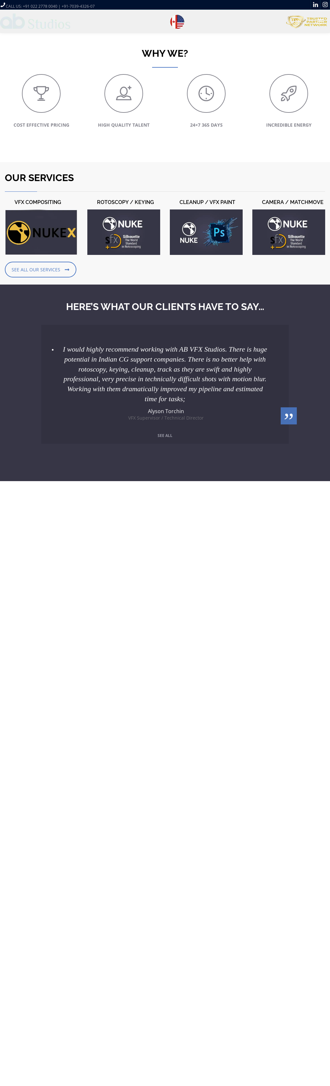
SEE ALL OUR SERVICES (40, 270)
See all (165, 435)
